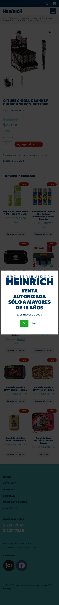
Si (24, 323)
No (34, 323)
